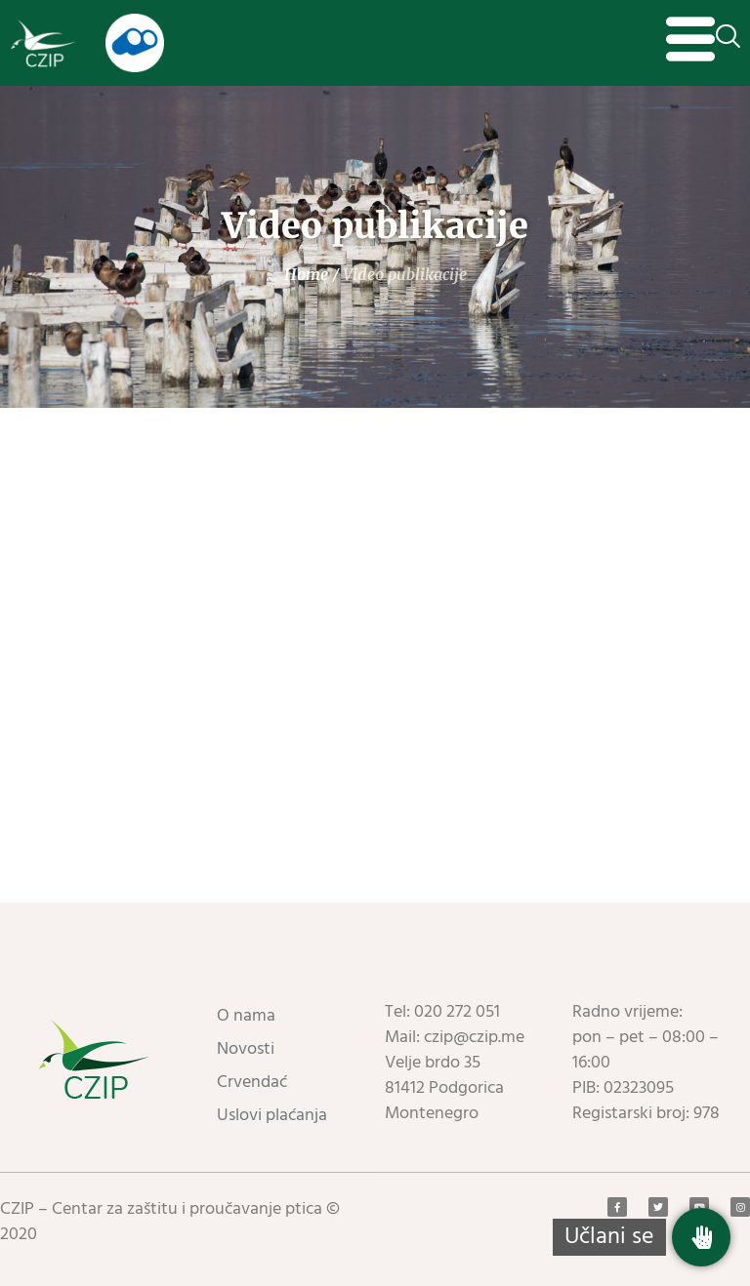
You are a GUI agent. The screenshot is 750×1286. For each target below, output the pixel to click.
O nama (246, 1016)
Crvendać (252, 1082)
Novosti (245, 1049)
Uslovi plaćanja (272, 1116)
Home (306, 274)
